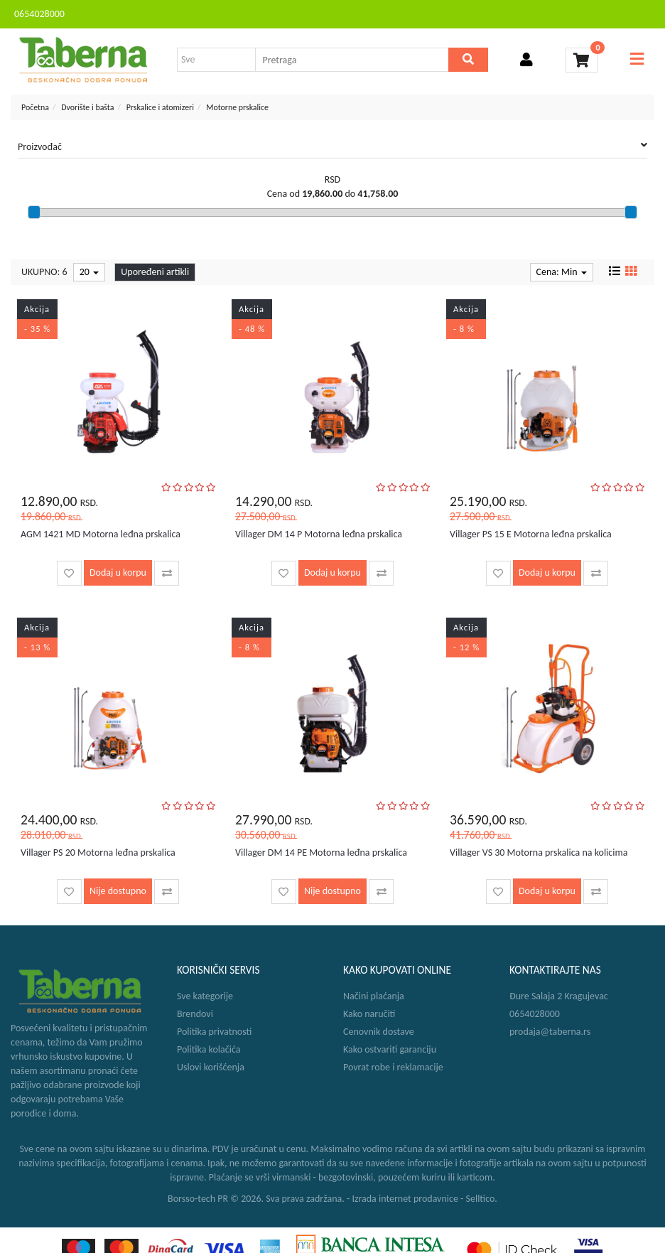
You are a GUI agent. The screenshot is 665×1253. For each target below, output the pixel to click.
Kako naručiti (369, 1014)
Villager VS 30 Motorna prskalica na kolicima (538, 852)
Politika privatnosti (214, 1032)
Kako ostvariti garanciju (389, 1049)
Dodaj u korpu (118, 572)
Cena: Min (561, 272)
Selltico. (481, 1199)
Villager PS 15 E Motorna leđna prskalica (531, 534)
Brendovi (195, 1014)
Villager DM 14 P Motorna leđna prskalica (318, 534)
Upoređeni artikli (155, 272)
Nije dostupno (118, 891)
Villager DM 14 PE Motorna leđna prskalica (321, 852)
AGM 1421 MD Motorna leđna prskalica (100, 534)
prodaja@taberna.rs (549, 1032)
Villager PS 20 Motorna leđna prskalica (98, 852)
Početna (35, 107)
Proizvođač (332, 146)
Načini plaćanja (373, 996)
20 (89, 272)
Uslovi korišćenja (210, 1067)
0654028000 (39, 14)
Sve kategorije (205, 996)
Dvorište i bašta (87, 107)
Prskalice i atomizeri (160, 107)
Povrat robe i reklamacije (393, 1067)
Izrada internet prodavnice (405, 1199)
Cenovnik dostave (378, 1032)
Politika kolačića (208, 1049)
